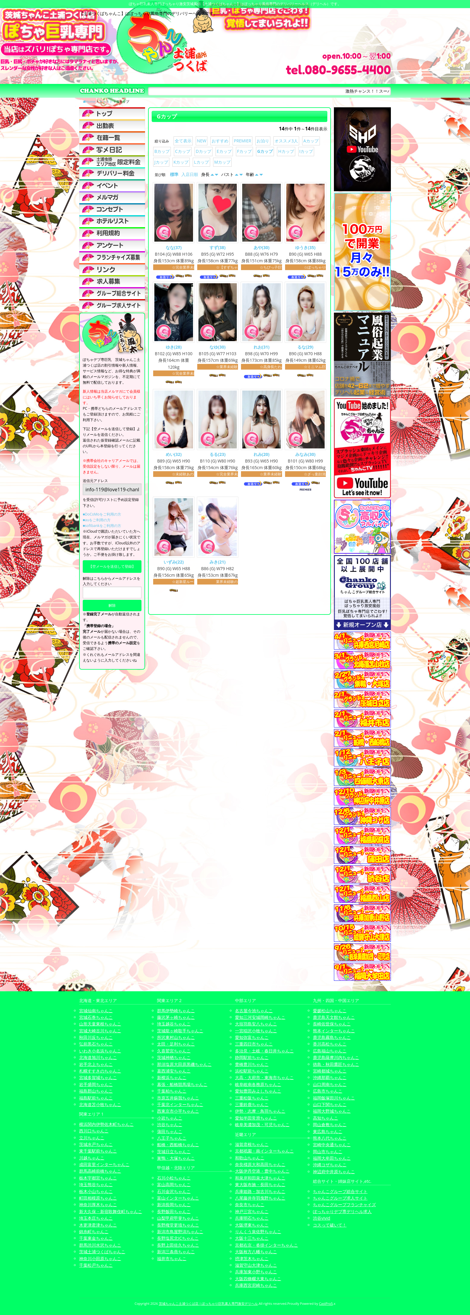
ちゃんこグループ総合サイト (340, 1191)
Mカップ (222, 162)
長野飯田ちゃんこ (174, 1211)
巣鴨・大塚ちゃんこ (176, 1158)
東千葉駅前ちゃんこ (98, 1151)
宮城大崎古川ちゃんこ (100, 1031)
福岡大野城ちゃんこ (332, 1111)
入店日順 (189, 174)
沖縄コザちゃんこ (330, 1165)
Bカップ (162, 151)
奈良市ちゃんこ (249, 1204)
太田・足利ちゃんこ (176, 1044)
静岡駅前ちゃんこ (252, 1057)
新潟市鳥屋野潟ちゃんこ (180, 1231)
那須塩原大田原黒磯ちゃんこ (184, 1064)
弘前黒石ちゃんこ (96, 1044)
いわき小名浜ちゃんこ (100, 1051)
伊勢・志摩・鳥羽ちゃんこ (260, 1111)
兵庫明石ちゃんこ (252, 1218)
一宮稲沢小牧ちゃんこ (256, 1031)
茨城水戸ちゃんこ (96, 1144)
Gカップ (265, 151)
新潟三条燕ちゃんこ (176, 1251)
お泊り (263, 141)
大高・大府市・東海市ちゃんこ (264, 1077)
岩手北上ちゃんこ (96, 1064)
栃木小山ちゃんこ (96, 1191)
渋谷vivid (321, 1218)
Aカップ (311, 141)
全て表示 (183, 141)
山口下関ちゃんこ (330, 1104)
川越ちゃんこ (91, 1158)
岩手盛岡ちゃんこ (96, 1084)
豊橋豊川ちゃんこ (252, 1064)
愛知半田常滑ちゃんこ (256, 1118)
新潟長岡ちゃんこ (174, 1204)
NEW (201, 141)
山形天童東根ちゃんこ (100, 1024)
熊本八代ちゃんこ (330, 1138)
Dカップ (203, 151)
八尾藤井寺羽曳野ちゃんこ (260, 1198)
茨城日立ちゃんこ (174, 1151)
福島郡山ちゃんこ (96, 1091)
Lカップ (201, 162)
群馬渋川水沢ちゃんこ (100, 1245)
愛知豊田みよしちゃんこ (258, 1091)
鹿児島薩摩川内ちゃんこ (336, 1057)
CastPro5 (326, 1303)
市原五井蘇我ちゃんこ (178, 1098)
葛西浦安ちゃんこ (174, 1071)
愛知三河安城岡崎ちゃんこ (260, 1017)
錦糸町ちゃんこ (94, 1231)
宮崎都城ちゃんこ (330, 1071)
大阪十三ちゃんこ (252, 1238)
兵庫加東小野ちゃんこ (256, 1272)
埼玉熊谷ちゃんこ (96, 1184)
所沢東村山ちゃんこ (176, 1037)
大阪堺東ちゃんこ (252, 1225)
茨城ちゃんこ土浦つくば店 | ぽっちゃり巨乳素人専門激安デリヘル (208, 1303)
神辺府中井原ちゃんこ (334, 1171)
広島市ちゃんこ (327, 1091)
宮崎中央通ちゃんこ (332, 1144)
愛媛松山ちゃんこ (330, 1010)
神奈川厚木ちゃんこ (98, 1204)
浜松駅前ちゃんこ (252, 1071)
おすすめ (220, 141)
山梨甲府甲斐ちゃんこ (178, 1218)
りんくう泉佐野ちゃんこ (258, 1231)
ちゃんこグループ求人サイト (340, 1198)
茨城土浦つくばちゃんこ (102, 1251)
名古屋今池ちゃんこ (254, 1010)
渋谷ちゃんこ (169, 1124)
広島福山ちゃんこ (330, 1051)
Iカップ (306, 151)
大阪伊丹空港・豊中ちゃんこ (262, 1171)
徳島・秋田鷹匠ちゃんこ (336, 1064)
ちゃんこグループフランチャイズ (344, 1204)
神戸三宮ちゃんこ (252, 1211)
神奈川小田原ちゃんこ (100, 1258)
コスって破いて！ (330, 1225)
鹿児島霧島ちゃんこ (332, 1037)
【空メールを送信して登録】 (112, 566)
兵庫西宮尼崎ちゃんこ (256, 1285)
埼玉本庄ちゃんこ (96, 1218)
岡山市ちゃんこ (327, 1151)
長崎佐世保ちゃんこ (332, 1024)
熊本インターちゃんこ (334, 1031)
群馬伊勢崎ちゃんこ (176, 1010)
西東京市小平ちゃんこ (178, 1111)
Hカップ (286, 151)
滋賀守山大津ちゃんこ (256, 1265)
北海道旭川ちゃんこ (98, 1057)
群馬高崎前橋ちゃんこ (100, 1171)
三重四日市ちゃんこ (254, 1044)
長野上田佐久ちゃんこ (178, 1245)
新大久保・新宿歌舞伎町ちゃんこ (110, 1211)
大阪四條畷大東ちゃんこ (258, 1278)
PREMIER (242, 141)
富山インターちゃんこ (178, 1198)
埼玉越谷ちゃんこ (174, 1024)
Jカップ (161, 162)
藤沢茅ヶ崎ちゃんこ (176, 1017)
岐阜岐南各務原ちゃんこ (258, 1084)
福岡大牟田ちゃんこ (332, 1158)
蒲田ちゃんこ (169, 1131)
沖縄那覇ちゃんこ (330, 1077)
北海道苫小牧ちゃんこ (100, 1104)
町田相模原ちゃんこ (98, 1198)
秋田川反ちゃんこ (96, 1037)
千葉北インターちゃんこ (180, 1104)
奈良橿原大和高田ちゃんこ (260, 1164)
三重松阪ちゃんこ (252, 1098)
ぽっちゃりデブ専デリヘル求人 (342, 1211)
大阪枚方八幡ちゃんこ (256, 1251)
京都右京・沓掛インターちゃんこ (266, 1245)
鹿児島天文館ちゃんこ (334, 1017)
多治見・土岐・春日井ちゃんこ (264, 1051)
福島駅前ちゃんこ (96, 1098)
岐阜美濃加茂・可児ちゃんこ (262, 1124)
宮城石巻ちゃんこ (96, 1017)
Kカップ (181, 162)
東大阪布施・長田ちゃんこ (260, 1184)
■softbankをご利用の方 (102, 525)
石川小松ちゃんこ (174, 1178)
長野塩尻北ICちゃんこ (178, 1238)
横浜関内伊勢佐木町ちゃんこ (106, 1124)
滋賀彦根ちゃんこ (252, 1144)
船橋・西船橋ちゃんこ (178, 1144)
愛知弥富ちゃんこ (252, 1037)
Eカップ (224, 151)
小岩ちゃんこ (169, 1118)
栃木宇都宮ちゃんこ (98, 1178)
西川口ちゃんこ (94, 1131)
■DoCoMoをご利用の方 (102, 514)
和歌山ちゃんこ (249, 1158)
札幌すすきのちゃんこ (100, 1071)
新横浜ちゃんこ (171, 1077)
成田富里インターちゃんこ (104, 1164)
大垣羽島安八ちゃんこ (256, 1024)
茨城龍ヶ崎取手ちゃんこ (180, 1031)
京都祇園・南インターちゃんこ (264, 1151)
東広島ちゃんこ (327, 1131)
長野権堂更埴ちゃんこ (178, 1225)
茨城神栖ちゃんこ (174, 1057)
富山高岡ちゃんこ (174, 1184)
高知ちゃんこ (325, 1118)
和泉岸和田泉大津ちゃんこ (260, 1178)
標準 (174, 174)
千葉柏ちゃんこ (171, 1091)
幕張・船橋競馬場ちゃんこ (182, 1084)
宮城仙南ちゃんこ (96, 1010)
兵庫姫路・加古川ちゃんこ (260, 1191)
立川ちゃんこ (91, 1138)
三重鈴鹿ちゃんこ (252, 1104)
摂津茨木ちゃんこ (252, 1258)
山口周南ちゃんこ (330, 1084)
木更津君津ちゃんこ (98, 1225)
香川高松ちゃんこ (330, 1044)
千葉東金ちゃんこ (96, 1238)
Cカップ (182, 151)
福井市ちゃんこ (171, 1258)
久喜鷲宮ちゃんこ (174, 1051)
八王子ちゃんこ (171, 1138)
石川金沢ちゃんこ (174, 1191)
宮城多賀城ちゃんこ (98, 1077)
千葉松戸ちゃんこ (96, 1265)
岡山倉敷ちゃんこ (330, 1124)
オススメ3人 (286, 141)
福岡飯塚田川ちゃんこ (334, 1098)
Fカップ (244, 151)
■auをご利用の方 (97, 519)
